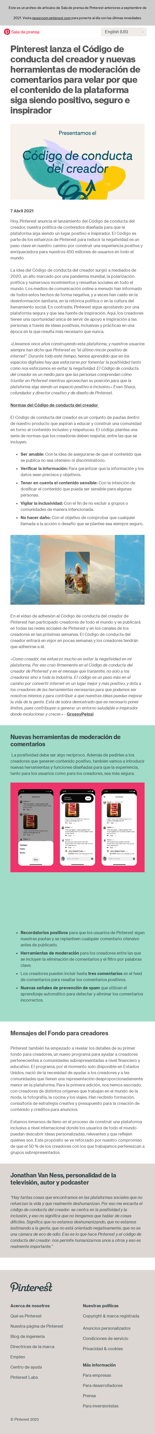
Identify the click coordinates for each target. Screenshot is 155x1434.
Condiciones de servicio (105, 1338)
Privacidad (93, 1348)
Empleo (17, 1356)
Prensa (89, 1395)
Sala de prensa (25, 32)
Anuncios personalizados (106, 1328)
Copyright (92, 1315)
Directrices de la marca (32, 1346)
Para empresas (97, 1375)
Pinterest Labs (24, 1377)
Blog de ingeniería (27, 1336)
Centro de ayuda (26, 1367)
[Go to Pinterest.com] (31, 1286)
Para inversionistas (100, 1405)
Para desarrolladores (102, 1385)
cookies (115, 1348)
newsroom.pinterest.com (51, 18)
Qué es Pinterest (26, 1315)
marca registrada (123, 1315)
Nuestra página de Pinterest (36, 1326)
